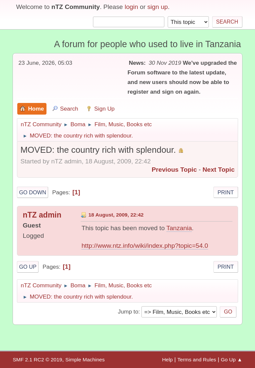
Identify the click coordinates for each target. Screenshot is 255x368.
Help (167, 359)
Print (225, 192)
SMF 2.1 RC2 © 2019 (37, 359)
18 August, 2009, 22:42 (115, 215)
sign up (157, 6)
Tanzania (179, 228)
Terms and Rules (196, 359)
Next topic (219, 169)
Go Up (28, 267)
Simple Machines (85, 359)
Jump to (128, 311)
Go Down (32, 192)
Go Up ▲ (231, 359)
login (131, 6)
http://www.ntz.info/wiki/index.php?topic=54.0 (144, 245)
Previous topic (174, 169)
